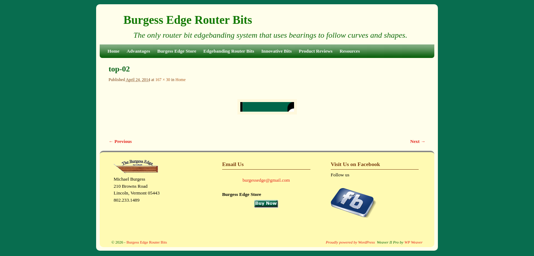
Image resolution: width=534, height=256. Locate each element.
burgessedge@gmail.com (266, 180)
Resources (350, 51)
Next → (417, 141)
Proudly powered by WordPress (350, 242)
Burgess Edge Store (177, 51)
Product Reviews (316, 51)
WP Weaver (413, 242)
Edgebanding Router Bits (228, 51)
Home (114, 51)
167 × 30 (162, 80)
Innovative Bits (276, 51)
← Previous (120, 141)
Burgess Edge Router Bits (188, 20)
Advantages (138, 51)
